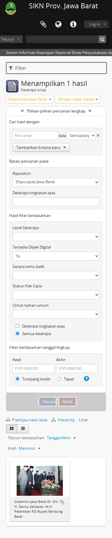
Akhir (60, 359)
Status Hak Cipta (27, 286)
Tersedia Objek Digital (32, 247)
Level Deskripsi (26, 227)
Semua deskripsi (33, 333)
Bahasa (58, 24)
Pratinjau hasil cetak (26, 420)
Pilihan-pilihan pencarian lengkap (56, 111)
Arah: (12, 448)
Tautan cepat (73, 24)
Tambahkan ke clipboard (62, 502)
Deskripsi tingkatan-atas (34, 192)
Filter (18, 68)
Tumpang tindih (33, 379)
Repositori (22, 173)
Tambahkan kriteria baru (41, 147)
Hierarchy (63, 420)
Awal (17, 359)
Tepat (65, 379)
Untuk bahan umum (31, 305)
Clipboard (43, 24)
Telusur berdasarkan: (26, 437)
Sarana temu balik (29, 266)
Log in (94, 24)
